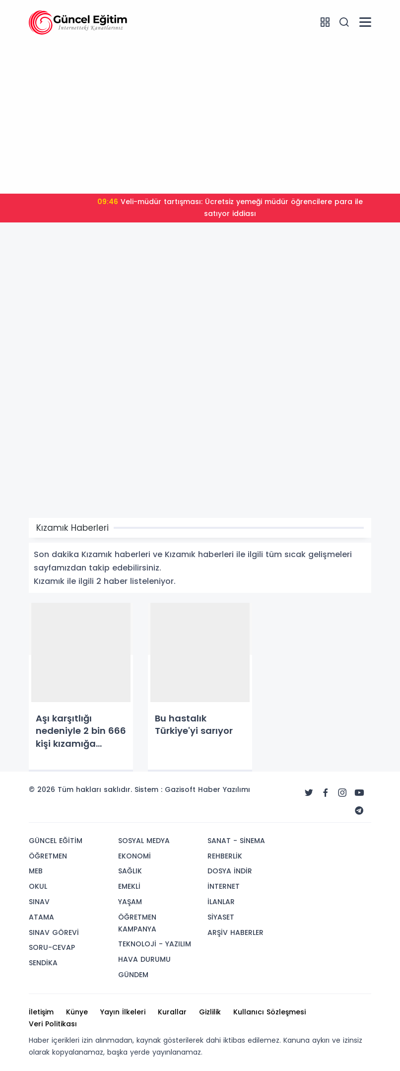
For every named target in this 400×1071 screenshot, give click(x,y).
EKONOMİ (134, 856)
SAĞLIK (130, 871)
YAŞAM (130, 902)
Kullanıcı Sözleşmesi (269, 1012)
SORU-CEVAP (52, 947)
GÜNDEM (133, 975)
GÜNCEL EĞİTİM (55, 841)
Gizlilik (210, 1012)
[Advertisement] (200, 116)
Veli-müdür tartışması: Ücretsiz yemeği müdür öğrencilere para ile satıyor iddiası (230, 207)
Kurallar (172, 1012)
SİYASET (220, 917)
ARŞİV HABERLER (235, 932)
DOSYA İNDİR (229, 871)
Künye (77, 1012)
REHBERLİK (224, 856)
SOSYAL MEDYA (144, 841)
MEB (36, 871)
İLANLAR (221, 902)
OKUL (38, 886)
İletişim (41, 1012)
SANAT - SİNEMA (236, 841)
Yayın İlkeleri (122, 1012)
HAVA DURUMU (144, 959)
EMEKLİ (129, 886)
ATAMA (41, 917)
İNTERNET (223, 886)
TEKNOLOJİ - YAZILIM (154, 944)
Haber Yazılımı (224, 789)
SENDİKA (43, 963)
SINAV (39, 902)
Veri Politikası (53, 1024)
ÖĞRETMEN (48, 856)
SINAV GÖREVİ (54, 932)
